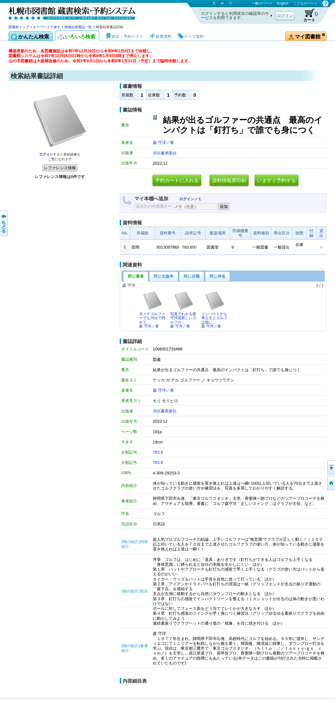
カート (308, 15)
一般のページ (262, 3)
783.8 (158, 452)
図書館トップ (19, 27)
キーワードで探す (46, 27)
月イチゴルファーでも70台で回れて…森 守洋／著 (152, 309)
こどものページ (305, 3)
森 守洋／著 (163, 142)
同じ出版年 (164, 276)
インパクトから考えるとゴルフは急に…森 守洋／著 (214, 309)
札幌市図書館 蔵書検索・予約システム (68, 12)
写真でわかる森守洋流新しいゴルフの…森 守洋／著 (183, 309)
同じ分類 (192, 276)
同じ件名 (218, 276)
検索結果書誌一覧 (78, 27)
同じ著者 (136, 276)
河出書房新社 (165, 153)
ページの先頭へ (330, 467)
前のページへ (4, 223)
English (282, 3)
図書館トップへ (330, 483)
